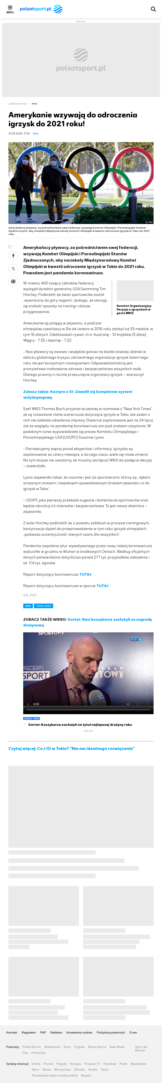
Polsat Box (38, 1053)
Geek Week (116, 1047)
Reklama (56, 1033)
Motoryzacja (62, 1069)
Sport (67, 1047)
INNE (28, 606)
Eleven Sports (97, 1047)
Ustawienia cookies (79, 1033)
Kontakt (11, 1033)
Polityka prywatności (111, 1033)
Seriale (92, 1069)
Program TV (92, 1064)
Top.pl (104, 1069)
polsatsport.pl (18, 103)
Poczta (48, 1064)
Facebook (13, 255)
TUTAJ (85, 574)
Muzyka (86, 1075)
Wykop (13, 281)
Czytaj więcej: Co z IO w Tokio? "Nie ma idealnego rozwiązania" (71, 748)
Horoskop (110, 1064)
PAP (43, 1033)
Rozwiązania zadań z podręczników (55, 1075)
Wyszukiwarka (153, 9)
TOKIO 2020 (43, 606)
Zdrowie (79, 1069)
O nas (133, 1033)
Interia (36, 1064)
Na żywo (75, 1064)
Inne (34, 103)
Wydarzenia (138, 1064)
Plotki (123, 1064)
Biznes (47, 1069)
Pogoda (79, 1047)
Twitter (13, 268)
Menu (10, 12)
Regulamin (29, 1033)
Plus (25, 1053)
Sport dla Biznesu (141, 1048)
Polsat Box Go (32, 1047)
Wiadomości (52, 1047)
